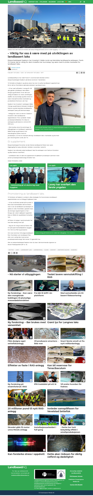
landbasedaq (38, 249)
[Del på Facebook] (77, 73)
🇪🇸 (66, 2)
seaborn (74, 249)
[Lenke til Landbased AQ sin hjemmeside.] (46, 467)
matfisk (11, 249)
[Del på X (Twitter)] (79, 73)
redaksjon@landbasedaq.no (20, 475)
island (46, 249)
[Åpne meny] (84, 2)
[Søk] (80, 2)
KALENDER (52, 2)
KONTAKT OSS (33, 2)
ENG (70, 2)
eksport (53, 249)
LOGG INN (60, 2)
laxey (17, 249)
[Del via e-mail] (84, 73)
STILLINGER (43, 2)
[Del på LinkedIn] (82, 73)
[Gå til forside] (17, 2)
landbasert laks (26, 249)
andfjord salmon (63, 249)
